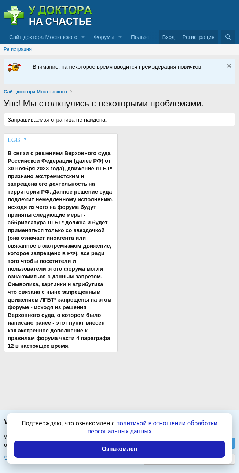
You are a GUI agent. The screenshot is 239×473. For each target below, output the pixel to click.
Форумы (104, 37)
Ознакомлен (119, 449)
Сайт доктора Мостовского (43, 37)
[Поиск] (228, 37)
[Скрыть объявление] (228, 67)
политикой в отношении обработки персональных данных (152, 427)
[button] (83, 37)
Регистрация (18, 49)
